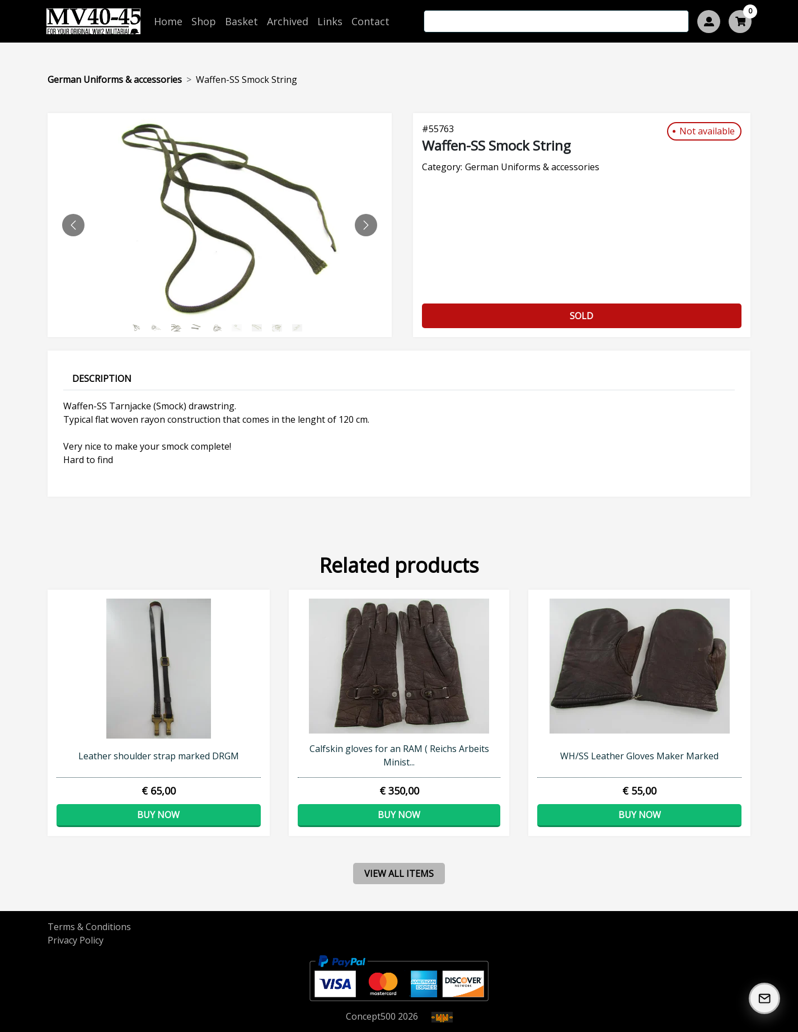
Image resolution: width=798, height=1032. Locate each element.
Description (102, 378)
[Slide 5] (240, 328)
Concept (371, 1016)
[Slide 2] (179, 328)
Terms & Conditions (89, 927)
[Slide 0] (139, 328)
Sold (581, 316)
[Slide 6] (260, 328)
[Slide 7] (280, 328)
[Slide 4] (220, 328)
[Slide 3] (199, 328)
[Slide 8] (300, 328)
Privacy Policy (76, 940)
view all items (399, 873)
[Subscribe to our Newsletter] (764, 998)
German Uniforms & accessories (115, 79)
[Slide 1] (159, 328)
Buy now (158, 815)
